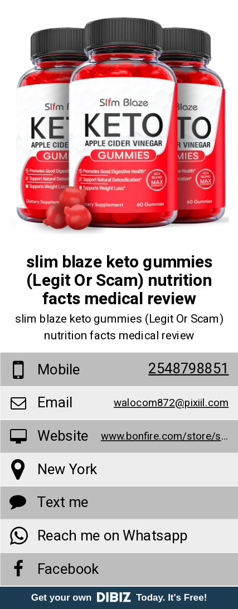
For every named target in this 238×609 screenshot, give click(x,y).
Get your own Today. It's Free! (119, 597)
